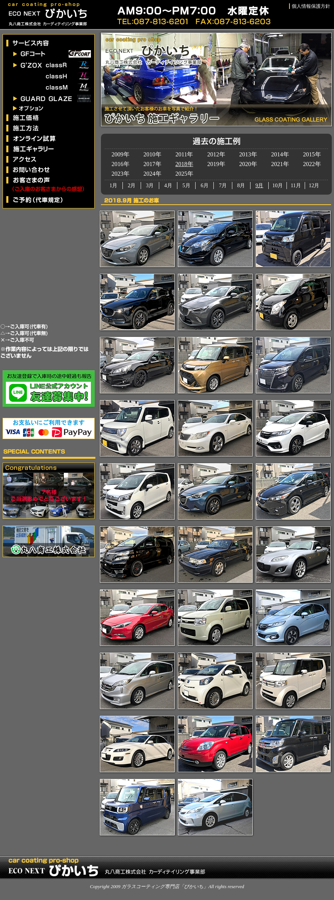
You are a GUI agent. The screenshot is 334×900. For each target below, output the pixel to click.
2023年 (121, 173)
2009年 (121, 154)
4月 (168, 185)
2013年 (248, 154)
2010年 (152, 154)
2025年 (184, 173)
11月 (296, 185)
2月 (131, 185)
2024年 (152, 173)
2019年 (216, 164)
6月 (205, 185)
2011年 (184, 154)
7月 (223, 185)
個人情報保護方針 (311, 6)
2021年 (280, 164)
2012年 (216, 154)
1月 (113, 185)
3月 (150, 185)
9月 (259, 185)
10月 (277, 185)
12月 (314, 185)
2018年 (184, 164)
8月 (241, 185)
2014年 (280, 154)
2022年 (312, 164)
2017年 (152, 164)
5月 (186, 185)
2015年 (312, 154)
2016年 (121, 164)
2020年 (248, 164)
